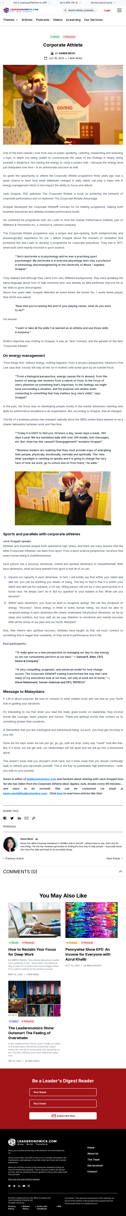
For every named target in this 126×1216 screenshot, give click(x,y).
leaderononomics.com (41, 779)
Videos (58, 20)
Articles (27, 20)
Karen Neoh (67, 53)
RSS (59, 1206)
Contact (92, 1171)
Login (107, 10)
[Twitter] (14, 1186)
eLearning (73, 20)
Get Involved (95, 1165)
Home (90, 1147)
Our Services (93, 20)
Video (13, 1021)
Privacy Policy (11, 1207)
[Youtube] (24, 1186)
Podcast (72, 942)
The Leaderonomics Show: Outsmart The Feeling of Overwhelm (31, 1033)
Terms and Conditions (42, 1207)
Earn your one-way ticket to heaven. (24, 1179)
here (60, 793)
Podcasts (42, 20)
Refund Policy (26, 1207)
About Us (92, 1153)
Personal (69, 36)
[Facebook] (9, 1186)
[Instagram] (29, 1186)
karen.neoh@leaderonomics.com (25, 793)
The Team (93, 1159)
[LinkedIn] (19, 1186)
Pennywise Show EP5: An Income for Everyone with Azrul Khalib (87, 954)
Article (55, 36)
